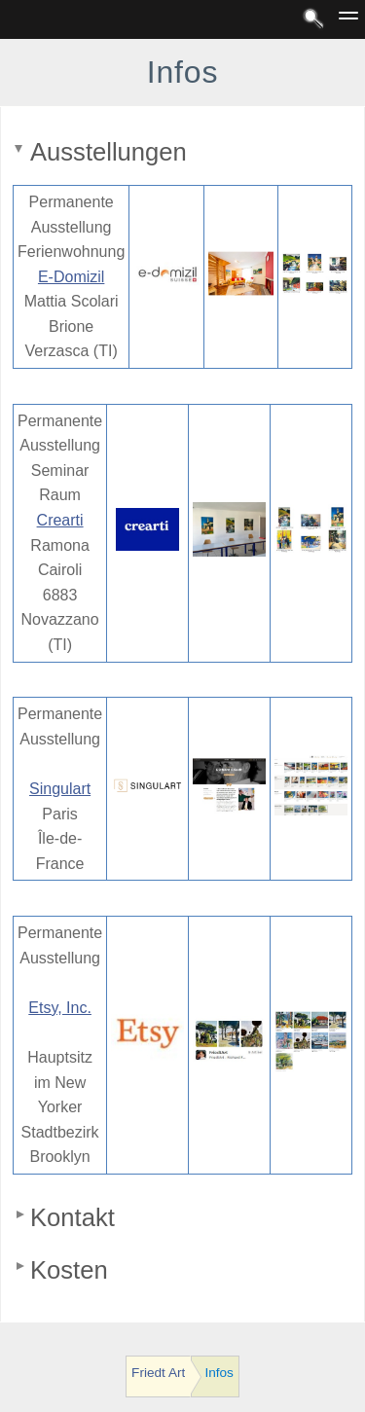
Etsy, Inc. (59, 1007)
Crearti (60, 520)
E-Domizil (71, 277)
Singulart (60, 788)
